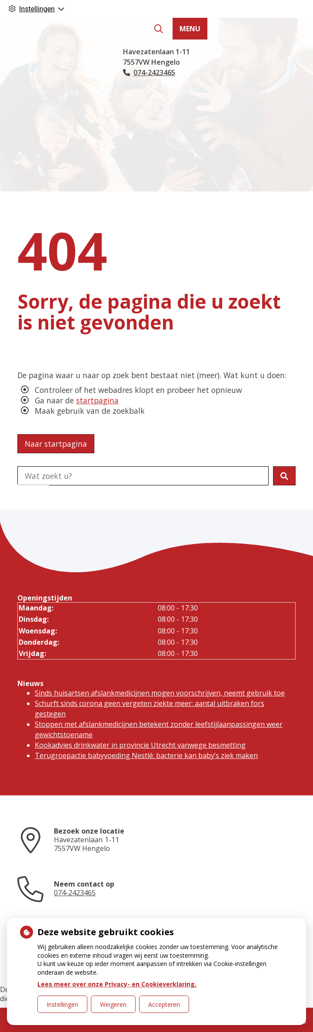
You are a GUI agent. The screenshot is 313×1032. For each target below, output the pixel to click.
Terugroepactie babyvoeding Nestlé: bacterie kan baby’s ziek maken (146, 755)
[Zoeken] (158, 29)
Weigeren (113, 1004)
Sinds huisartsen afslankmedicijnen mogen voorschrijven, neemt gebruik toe (160, 693)
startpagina (97, 400)
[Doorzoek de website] (143, 475)
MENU (190, 28)
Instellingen (62, 1004)
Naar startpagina (56, 444)
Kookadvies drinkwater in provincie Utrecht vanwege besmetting (140, 745)
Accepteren (164, 1004)
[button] (284, 475)
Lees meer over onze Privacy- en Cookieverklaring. (116, 984)
